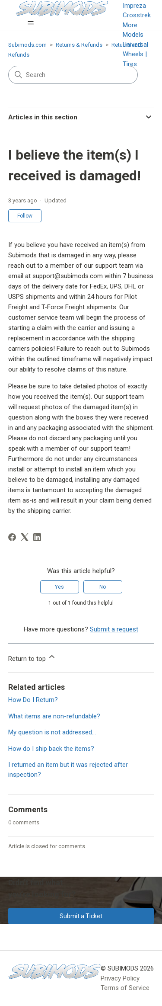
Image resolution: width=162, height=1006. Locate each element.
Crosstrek (137, 15)
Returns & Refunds (79, 45)
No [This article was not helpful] (102, 587)
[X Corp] (25, 537)
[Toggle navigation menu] (31, 23)
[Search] (73, 74)
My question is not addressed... (52, 732)
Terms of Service (125, 988)
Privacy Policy (120, 978)
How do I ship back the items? (51, 749)
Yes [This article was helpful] (59, 587)
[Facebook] (12, 537)
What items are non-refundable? (54, 716)
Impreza (134, 6)
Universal (135, 44)
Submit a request (114, 629)
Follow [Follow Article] (24, 216)
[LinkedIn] (37, 537)
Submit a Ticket (81, 916)
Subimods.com (27, 45)
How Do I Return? (33, 700)
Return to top (32, 657)
